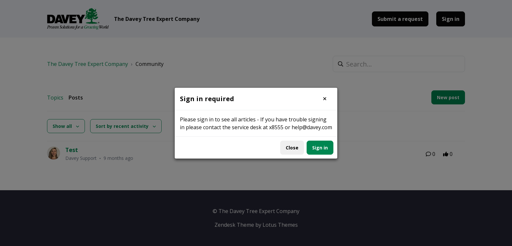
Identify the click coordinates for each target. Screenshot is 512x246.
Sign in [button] (320, 148)
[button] (324, 99)
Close (292, 148)
